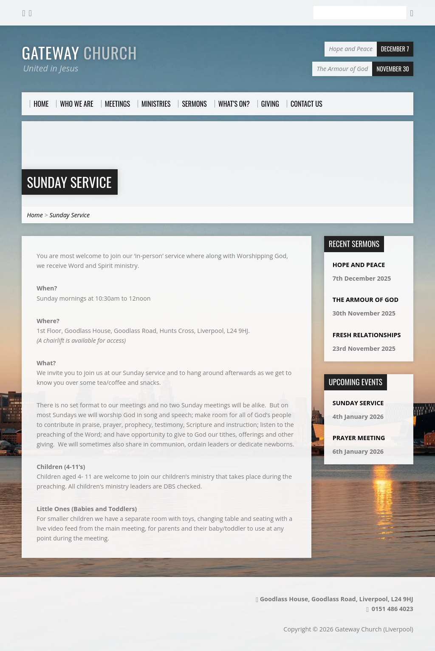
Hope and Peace (359, 265)
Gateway (79, 52)
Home (35, 215)
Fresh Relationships (367, 335)
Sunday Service (69, 182)
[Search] (360, 13)
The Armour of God (365, 300)
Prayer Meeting (359, 438)
